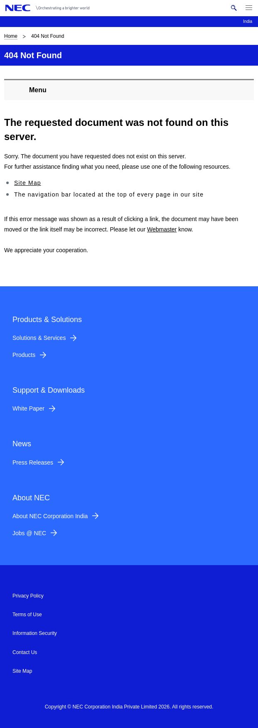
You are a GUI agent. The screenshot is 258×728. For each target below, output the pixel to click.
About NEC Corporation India (50, 516)
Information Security (34, 633)
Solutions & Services (39, 337)
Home (10, 36)
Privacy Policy (28, 596)
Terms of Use (27, 614)
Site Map (27, 183)
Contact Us (24, 652)
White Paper (28, 408)
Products (23, 355)
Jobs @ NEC (29, 533)
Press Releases (32, 462)
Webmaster (162, 229)
